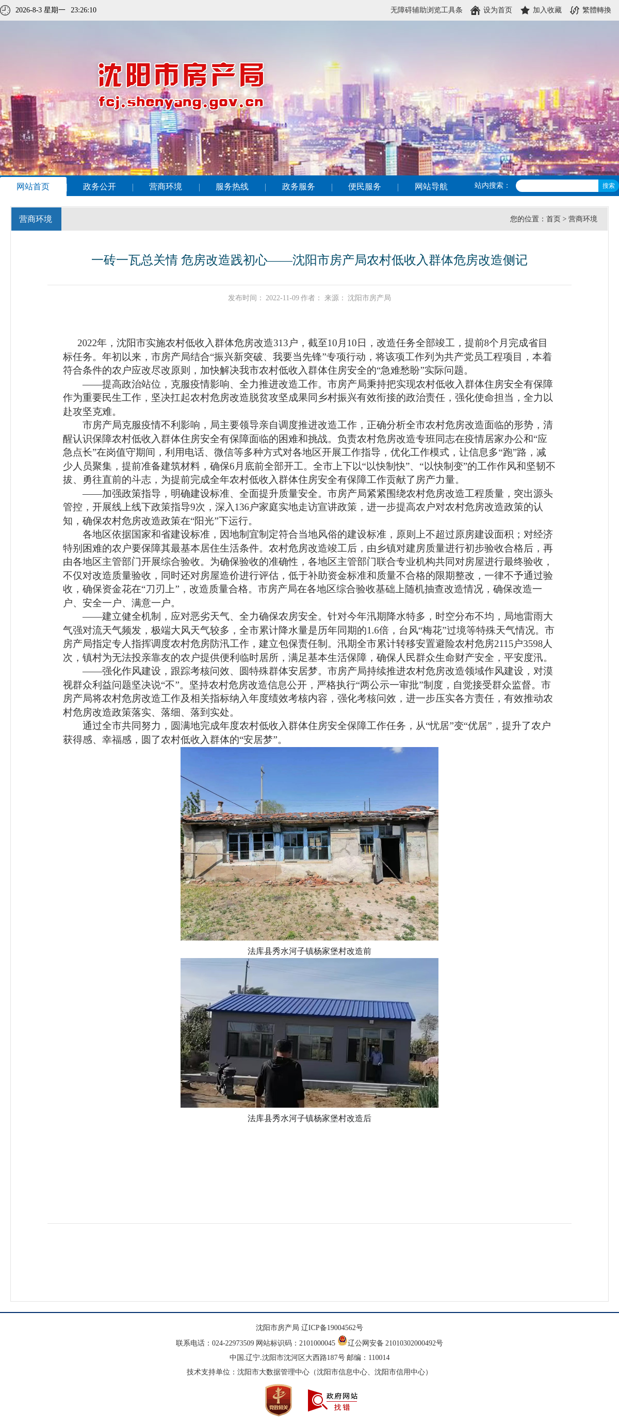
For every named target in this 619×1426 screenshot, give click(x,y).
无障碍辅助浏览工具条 (426, 10)
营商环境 (582, 219)
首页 (553, 219)
